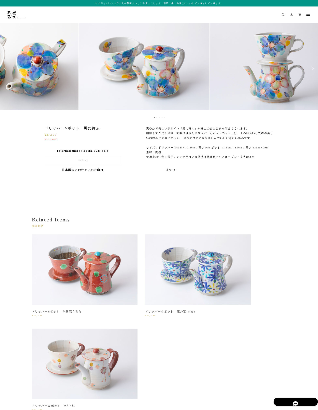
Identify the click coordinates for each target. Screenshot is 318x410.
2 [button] (156, 117)
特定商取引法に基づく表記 (86, 385)
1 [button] (154, 117)
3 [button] (159, 117)
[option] (159, 68)
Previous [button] (6, 68)
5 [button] (164, 117)
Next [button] (312, 68)
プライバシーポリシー (56, 385)
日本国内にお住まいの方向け (83, 170)
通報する (171, 170)
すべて (44, 327)
